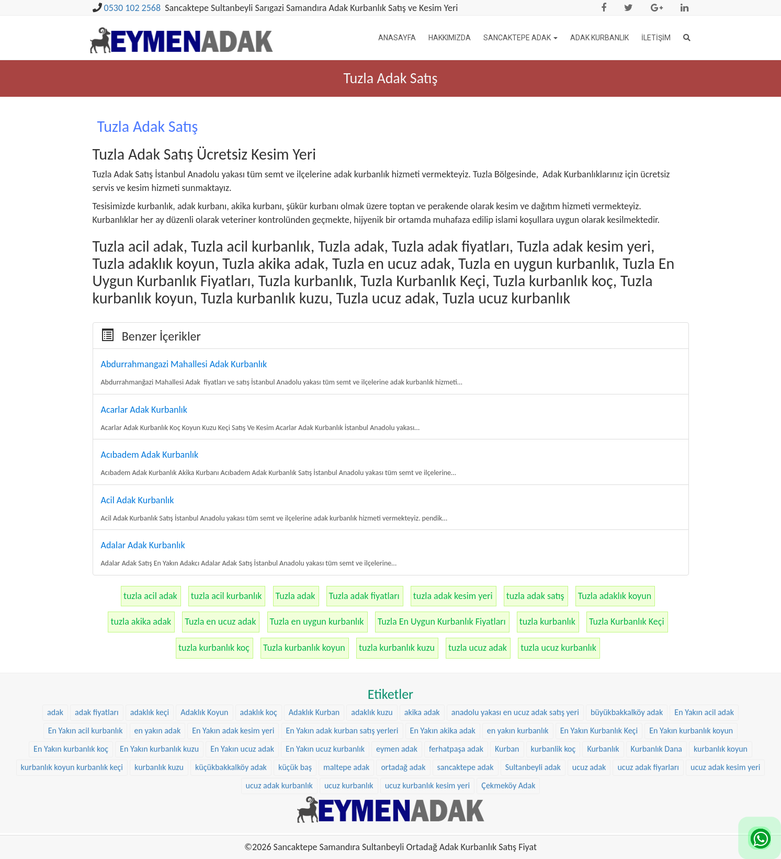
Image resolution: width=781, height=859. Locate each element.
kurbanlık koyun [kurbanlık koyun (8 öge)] (721, 667)
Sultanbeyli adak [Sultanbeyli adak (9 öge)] (533, 685)
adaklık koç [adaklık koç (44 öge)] (258, 631)
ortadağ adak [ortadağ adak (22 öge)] (403, 685)
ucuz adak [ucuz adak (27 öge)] (589, 685)
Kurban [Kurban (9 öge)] (507, 667)
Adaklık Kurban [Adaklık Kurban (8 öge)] (314, 631)
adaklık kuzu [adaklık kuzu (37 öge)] (371, 631)
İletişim (656, 37)
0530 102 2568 (132, 8)
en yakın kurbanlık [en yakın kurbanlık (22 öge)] (518, 649)
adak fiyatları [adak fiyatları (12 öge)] (97, 631)
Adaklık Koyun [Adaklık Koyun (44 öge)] (204, 631)
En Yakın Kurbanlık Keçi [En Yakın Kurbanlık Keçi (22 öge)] (599, 649)
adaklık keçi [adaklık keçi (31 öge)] (149, 631)
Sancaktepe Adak (520, 37)
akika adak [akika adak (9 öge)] (422, 631)
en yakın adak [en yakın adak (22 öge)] (157, 649)
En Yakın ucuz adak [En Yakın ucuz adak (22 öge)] (242, 667)
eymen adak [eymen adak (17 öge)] (396, 667)
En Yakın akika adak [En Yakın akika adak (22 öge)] (443, 649)
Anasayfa (397, 37)
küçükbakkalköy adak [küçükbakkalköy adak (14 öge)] (231, 685)
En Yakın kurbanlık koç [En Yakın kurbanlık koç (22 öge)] (70, 667)
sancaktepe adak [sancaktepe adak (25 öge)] (465, 685)
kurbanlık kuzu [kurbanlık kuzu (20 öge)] (159, 685)
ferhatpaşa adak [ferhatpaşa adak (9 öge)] (456, 667)
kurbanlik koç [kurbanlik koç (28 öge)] (553, 667)
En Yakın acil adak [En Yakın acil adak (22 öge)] (704, 631)
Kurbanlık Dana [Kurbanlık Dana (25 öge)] (656, 667)
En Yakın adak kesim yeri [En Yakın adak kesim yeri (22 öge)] (233, 649)
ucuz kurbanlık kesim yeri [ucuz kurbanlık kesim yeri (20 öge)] (427, 703)
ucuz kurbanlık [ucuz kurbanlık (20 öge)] (348, 703)
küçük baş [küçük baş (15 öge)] (295, 685)
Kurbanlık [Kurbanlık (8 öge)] (603, 667)
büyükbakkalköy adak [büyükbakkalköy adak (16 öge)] (627, 631)
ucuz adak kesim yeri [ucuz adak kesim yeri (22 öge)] (725, 685)
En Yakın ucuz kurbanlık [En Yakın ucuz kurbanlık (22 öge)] (325, 667)
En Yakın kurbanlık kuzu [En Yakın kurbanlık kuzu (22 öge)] (159, 667)
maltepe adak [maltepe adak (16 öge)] (346, 685)
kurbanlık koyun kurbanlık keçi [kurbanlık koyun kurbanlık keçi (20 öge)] (72, 685)
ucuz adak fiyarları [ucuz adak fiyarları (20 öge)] (647, 685)
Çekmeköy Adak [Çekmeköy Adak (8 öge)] (508, 703)
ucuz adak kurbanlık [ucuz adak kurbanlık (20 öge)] (279, 703)
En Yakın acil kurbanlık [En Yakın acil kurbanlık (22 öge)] (85, 649)
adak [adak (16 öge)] (55, 631)
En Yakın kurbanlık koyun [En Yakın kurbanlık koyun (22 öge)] (691, 649)
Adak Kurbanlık (599, 37)
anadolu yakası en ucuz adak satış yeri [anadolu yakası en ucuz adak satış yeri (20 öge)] (515, 631)
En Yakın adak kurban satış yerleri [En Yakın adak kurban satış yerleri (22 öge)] (342, 649)
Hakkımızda (449, 37)
